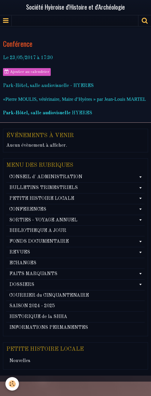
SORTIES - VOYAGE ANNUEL (43, 220)
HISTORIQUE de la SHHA (38, 316)
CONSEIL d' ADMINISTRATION (45, 177)
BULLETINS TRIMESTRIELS (43, 187)
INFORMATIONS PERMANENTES (48, 327)
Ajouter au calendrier (27, 72)
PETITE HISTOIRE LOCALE (41, 198)
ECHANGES (22, 263)
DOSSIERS (21, 284)
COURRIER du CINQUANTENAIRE (49, 295)
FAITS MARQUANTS (33, 274)
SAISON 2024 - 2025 (32, 306)
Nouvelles (19, 360)
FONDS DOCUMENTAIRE (39, 241)
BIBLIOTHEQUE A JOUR (37, 230)
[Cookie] (12, 384)
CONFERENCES (27, 209)
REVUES (19, 252)
